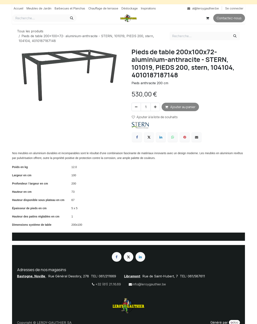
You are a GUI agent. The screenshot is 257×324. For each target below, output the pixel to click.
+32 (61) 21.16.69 (108, 284)
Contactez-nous (229, 18)
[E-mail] (196, 137)
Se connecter (234, 8)
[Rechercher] (72, 18)
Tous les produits (30, 31)
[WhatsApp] (172, 137)
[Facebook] (137, 137)
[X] (149, 137)
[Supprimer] (136, 107)
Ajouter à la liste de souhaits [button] (155, 117)
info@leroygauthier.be (149, 284)
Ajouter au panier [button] (180, 107)
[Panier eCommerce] (207, 18)
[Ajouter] (155, 107)
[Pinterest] (185, 137)
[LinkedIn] (161, 137)
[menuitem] (18, 8)
